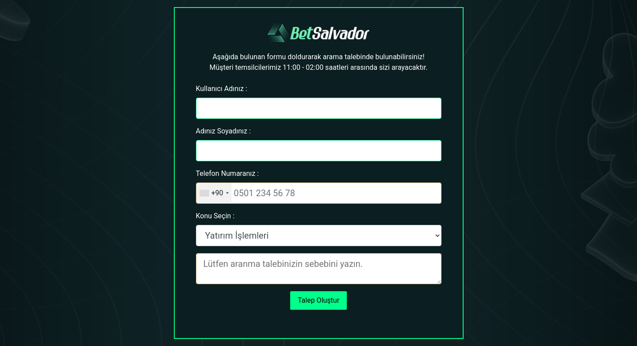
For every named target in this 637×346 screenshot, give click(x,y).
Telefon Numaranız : (227, 173)
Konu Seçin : (215, 216)
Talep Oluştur (318, 300)
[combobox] (213, 193)
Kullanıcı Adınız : (221, 88)
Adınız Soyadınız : (223, 131)
